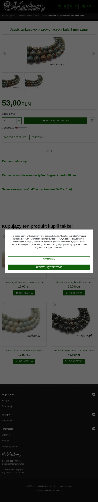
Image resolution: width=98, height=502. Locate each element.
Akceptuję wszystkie (49, 267)
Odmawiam (49, 259)
